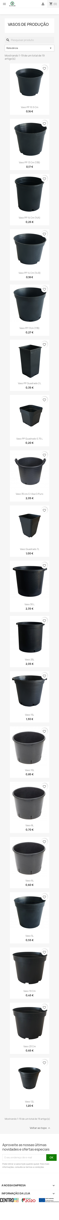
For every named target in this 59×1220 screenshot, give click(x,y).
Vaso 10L (29, 770)
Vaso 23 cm (29, 1046)
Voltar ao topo (40, 1128)
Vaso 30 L (29, 604)
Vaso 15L (29, 714)
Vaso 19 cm (29, 990)
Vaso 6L (29, 880)
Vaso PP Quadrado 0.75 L (29, 438)
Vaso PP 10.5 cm (29, 107)
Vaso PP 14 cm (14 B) (30, 272)
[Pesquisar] (29, 40)
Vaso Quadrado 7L (29, 549)
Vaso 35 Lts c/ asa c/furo (29, 493)
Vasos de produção (28, 24)
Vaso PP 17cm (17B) (29, 328)
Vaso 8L (29, 825)
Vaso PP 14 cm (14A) (29, 217)
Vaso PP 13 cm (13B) (29, 162)
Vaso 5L (29, 935)
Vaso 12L (29, 1101)
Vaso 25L (29, 659)
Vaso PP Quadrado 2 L (29, 383)
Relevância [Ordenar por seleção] (29, 48)
